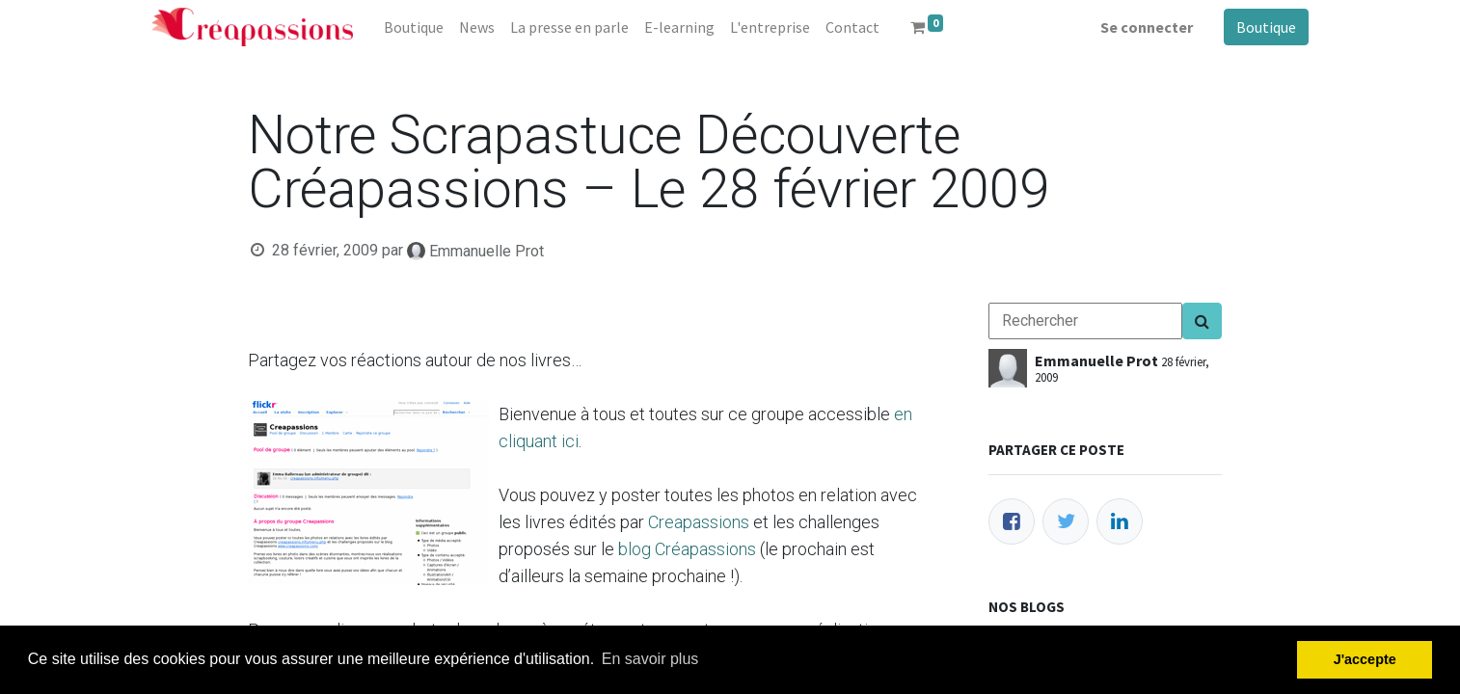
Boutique (1266, 27)
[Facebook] (1011, 521)
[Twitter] (1065, 521)
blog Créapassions (687, 549)
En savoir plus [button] (650, 659)
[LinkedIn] (1119, 521)
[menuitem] (413, 27)
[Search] (1202, 321)
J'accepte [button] (1365, 659)
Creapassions (698, 522)
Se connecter (1146, 27)
